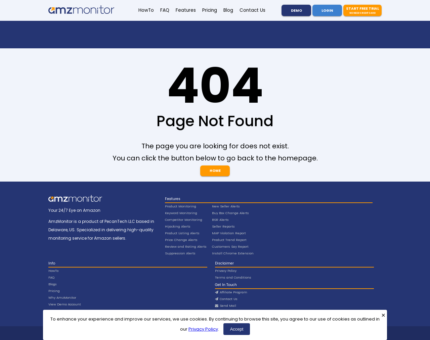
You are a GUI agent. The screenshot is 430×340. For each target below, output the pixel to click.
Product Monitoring (180, 206)
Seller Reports (223, 226)
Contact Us (252, 10)
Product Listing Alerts (182, 233)
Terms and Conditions (233, 277)
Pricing (209, 10)
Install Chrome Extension (233, 253)
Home (215, 170)
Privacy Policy (203, 329)
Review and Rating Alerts (186, 246)
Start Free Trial (362, 10)
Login (327, 10)
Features (186, 10)
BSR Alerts (220, 219)
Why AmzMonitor (62, 297)
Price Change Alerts (181, 240)
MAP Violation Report (229, 233)
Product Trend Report (229, 240)
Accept (237, 329)
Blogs (52, 284)
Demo (296, 10)
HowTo (146, 10)
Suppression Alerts (180, 253)
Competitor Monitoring (183, 219)
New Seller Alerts (226, 206)
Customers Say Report (230, 246)
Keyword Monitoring (181, 213)
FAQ (164, 10)
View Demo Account (64, 304)
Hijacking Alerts (177, 226)
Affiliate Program (231, 292)
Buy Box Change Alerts (230, 213)
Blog (228, 10)
